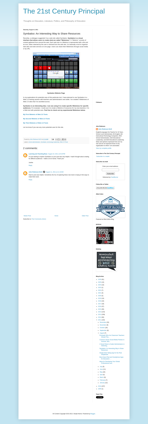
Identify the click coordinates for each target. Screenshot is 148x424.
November (103, 325)
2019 (100, 298)
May (101, 372)
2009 (100, 389)
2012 (100, 317)
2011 (100, 320)
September (103, 330)
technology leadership (53, 142)
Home (56, 216)
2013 (100, 314)
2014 (100, 312)
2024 (100, 285)
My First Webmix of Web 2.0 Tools (35, 114)
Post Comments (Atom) (39, 219)
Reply (30, 165)
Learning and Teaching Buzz (38, 154)
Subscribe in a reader (102, 156)
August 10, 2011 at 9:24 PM (56, 154)
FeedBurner (114, 177)
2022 (100, 290)
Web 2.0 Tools (64, 142)
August (102, 333)
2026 (100, 279)
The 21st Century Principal (64, 11)
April (101, 374)
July (101, 366)
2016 (100, 306)
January (102, 383)
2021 (100, 293)
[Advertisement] (110, 63)
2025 (100, 282)
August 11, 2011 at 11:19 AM (54, 172)
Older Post (85, 216)
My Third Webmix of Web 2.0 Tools (35, 123)
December (103, 322)
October (102, 327)
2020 (100, 296)
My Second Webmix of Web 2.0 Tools (36, 119)
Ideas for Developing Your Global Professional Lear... (109, 362)
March (102, 377)
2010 (100, 386)
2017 (100, 304)
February (103, 380)
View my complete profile (103, 148)
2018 (100, 301)
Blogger (92, 414)
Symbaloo (43, 142)
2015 (100, 309)
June (101, 369)
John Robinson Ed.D (35, 172)
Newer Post (27, 216)
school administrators (34, 142)
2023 (100, 287)
